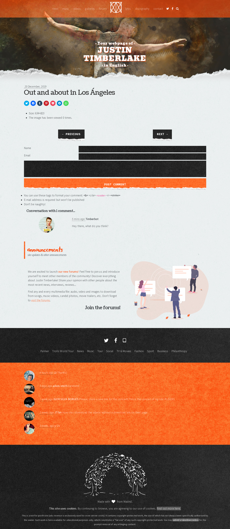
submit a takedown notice (186, 520)
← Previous (71, 134)
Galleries (89, 8)
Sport (150, 351)
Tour (100, 351)
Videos (77, 8)
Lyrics (128, 8)
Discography (142, 8)
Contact (158, 8)
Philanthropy (179, 351)
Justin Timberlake (116, 9)
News (55, 8)
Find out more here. (169, 508)
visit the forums (40, 300)
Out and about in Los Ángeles (69, 92)
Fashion (139, 351)
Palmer (44, 351)
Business (162, 351)
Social (109, 351)
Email (27, 155)
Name (27, 148)
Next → (162, 134)
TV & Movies (124, 351)
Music (66, 8)
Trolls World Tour (63, 351)
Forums (103, 8)
